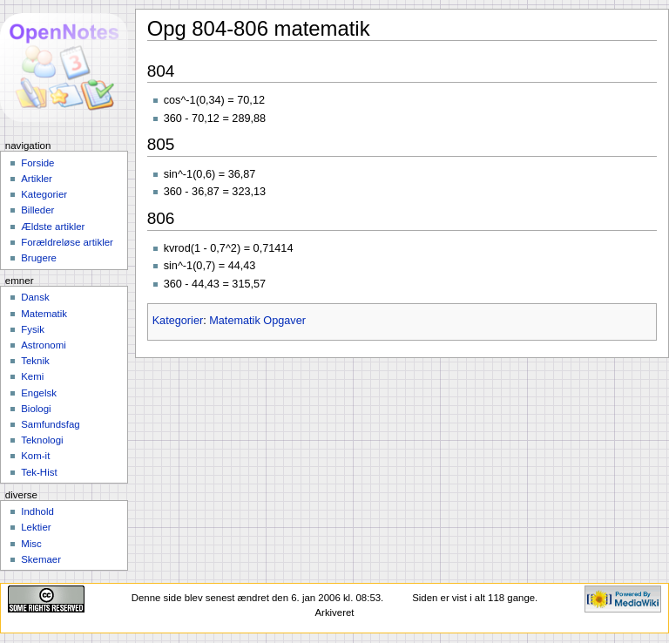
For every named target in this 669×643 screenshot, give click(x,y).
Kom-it (35, 455)
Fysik (32, 329)
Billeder (37, 210)
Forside (37, 163)
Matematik (44, 313)
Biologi (36, 408)
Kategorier (178, 321)
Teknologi (42, 440)
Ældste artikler (52, 226)
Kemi (32, 376)
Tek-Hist (39, 472)
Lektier (36, 527)
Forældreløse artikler (67, 242)
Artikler (36, 178)
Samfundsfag (50, 424)
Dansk (35, 297)
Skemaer (41, 559)
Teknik (35, 360)
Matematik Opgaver (257, 321)
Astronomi (43, 345)
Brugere (39, 258)
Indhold (37, 511)
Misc (31, 543)
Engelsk (39, 393)
